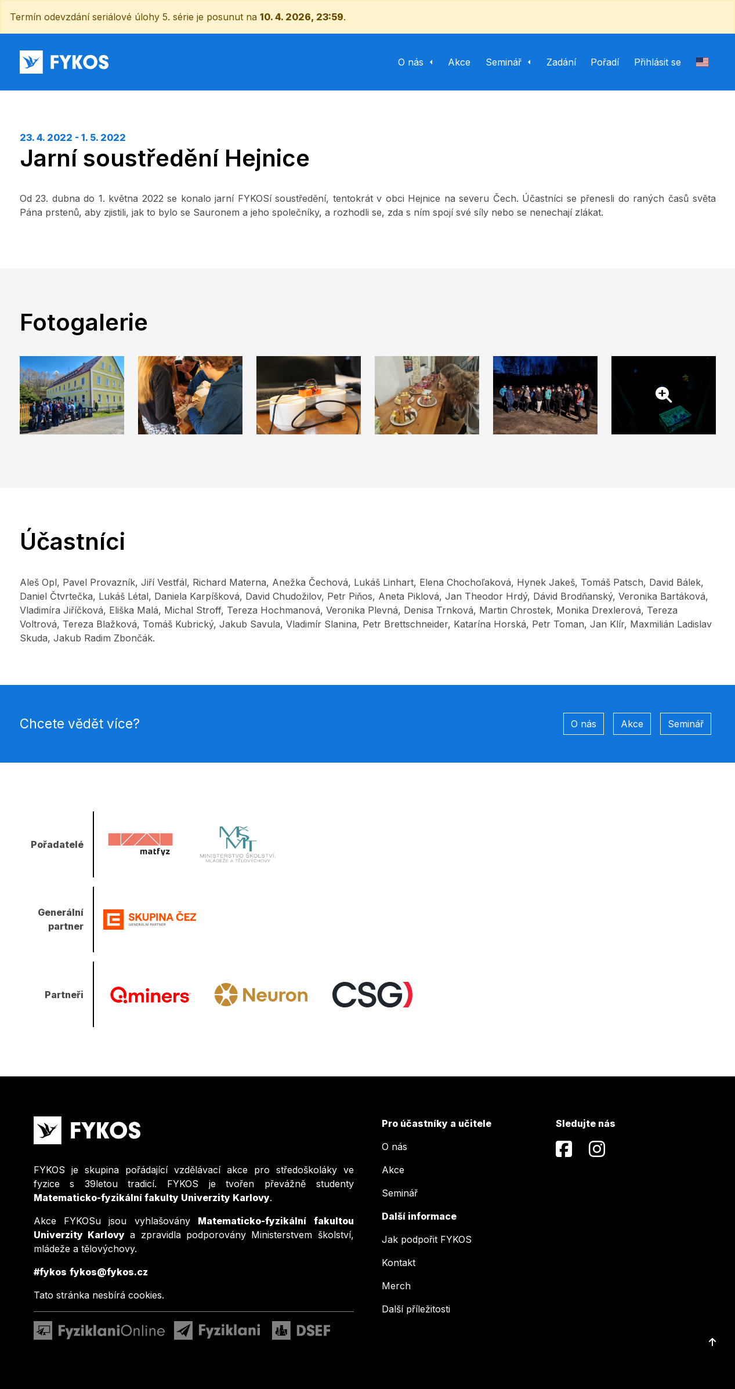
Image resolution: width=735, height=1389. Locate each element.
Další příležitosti (416, 1309)
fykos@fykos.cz (109, 1272)
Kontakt (398, 1262)
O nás (583, 724)
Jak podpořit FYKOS (427, 1239)
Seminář (686, 724)
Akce (632, 724)
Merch (396, 1286)
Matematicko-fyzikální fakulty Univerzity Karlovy (152, 1197)
